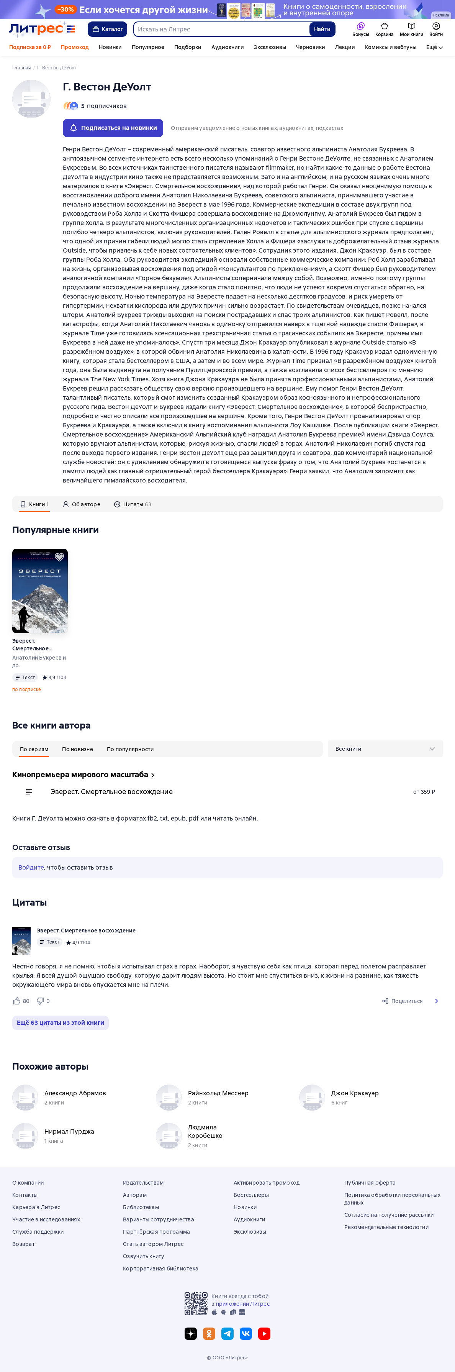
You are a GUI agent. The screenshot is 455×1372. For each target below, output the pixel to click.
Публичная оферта (370, 1182)
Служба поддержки (38, 1231)
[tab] (34, 504)
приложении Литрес (243, 1303)
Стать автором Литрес (153, 1244)
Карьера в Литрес (36, 1207)
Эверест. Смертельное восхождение (30, 644)
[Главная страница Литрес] (42, 29)
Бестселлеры (251, 1194)
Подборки (187, 47)
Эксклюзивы (270, 47)
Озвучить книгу (144, 1256)
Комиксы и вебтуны (390, 47)
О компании (28, 1182)
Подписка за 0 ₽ (30, 47)
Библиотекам (141, 1207)
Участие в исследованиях (46, 1219)
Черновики (310, 47)
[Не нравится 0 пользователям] (44, 1001)
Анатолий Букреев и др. (39, 661)
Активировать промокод (267, 1182)
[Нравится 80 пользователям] (20, 1001)
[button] (436, 1001)
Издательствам (143, 1182)
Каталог (107, 29)
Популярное (148, 47)
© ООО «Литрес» (227, 1358)
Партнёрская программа (156, 1231)
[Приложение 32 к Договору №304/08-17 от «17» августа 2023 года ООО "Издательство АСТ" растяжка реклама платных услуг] (227, 9)
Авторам (135, 1194)
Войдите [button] (31, 867)
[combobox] (221, 29)
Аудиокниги (227, 47)
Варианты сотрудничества (158, 1219)
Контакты (25, 1194)
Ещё (431, 47)
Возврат (23, 1244)
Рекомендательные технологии (386, 1227)
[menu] (385, 749)
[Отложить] (59, 557)
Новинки (110, 47)
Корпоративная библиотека (160, 1268)
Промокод (75, 47)
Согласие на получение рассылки (389, 1214)
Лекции (345, 47)
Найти (322, 29)
